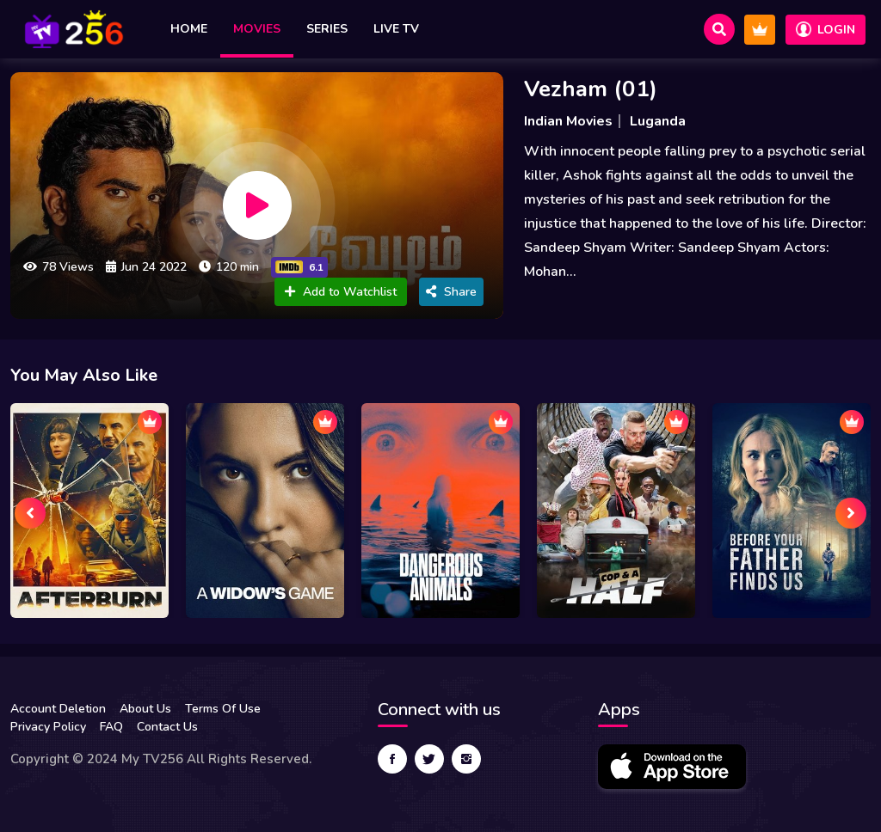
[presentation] (30, 513)
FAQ (111, 727)
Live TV (396, 29)
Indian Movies (568, 121)
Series (327, 29)
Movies (256, 29)
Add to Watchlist (341, 292)
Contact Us (167, 727)
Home (188, 29)
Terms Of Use (223, 708)
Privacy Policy (48, 727)
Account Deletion (58, 708)
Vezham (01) (590, 89)
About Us (145, 708)
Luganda (658, 121)
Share (451, 292)
